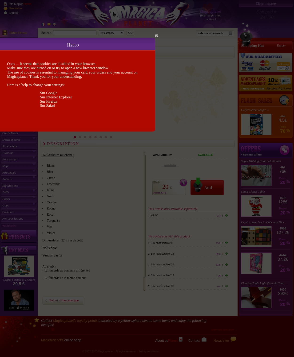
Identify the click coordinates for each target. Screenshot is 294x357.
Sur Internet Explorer (56, 97)
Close (156, 36)
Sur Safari (47, 106)
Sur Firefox (48, 101)
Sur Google (48, 93)
